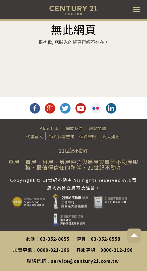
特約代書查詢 (62, 136)
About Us (50, 128)
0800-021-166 (53, 249)
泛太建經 (111, 136)
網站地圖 (97, 128)
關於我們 (74, 128)
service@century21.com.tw (85, 260)
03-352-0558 (105, 238)
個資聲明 (87, 136)
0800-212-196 (116, 249)
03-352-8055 (54, 238)
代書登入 (34, 136)
